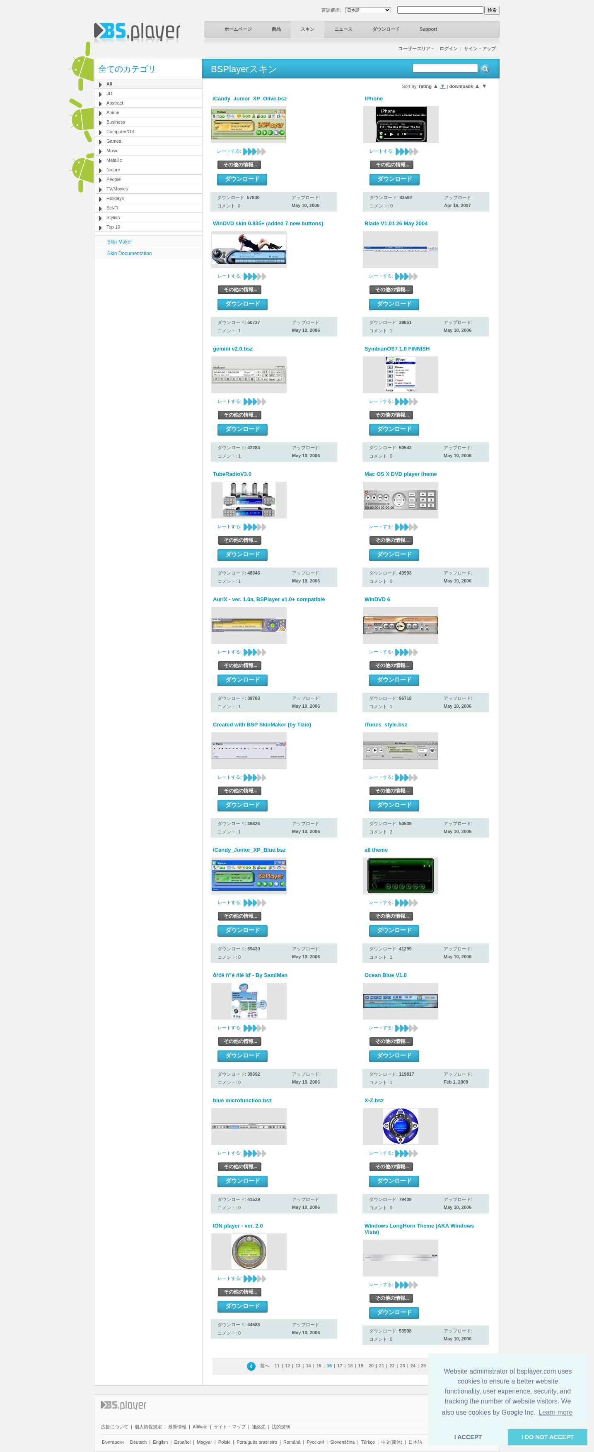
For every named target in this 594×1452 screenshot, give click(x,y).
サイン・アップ (480, 48)
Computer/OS (120, 131)
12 (287, 1365)
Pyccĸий (315, 1442)
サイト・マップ (230, 1426)
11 (277, 1365)
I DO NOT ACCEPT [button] (548, 1437)
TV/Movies (117, 188)
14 (308, 1365)
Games (113, 141)
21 (381, 1365)
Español (182, 1442)
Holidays (115, 198)
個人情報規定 (148, 1426)
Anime (112, 112)
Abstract (114, 102)
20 (371, 1365)
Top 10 (113, 226)
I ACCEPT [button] (468, 1437)
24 (412, 1365)
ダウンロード (386, 29)
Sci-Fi (112, 207)
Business (115, 121)
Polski (224, 1442)
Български (113, 1442)
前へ (264, 1365)
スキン (307, 29)
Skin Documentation (129, 253)
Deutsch (138, 1442)
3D (109, 93)
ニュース (343, 29)
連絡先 (259, 1426)
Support (428, 29)
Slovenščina (342, 1442)
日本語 (415, 1442)
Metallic (114, 160)
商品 (276, 29)
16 (329, 1365)
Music (112, 150)
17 (339, 1365)
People (113, 179)
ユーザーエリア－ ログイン (428, 48)
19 (360, 1365)
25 (423, 1365)
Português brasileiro (257, 1442)
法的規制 (281, 1426)
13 (297, 1365)
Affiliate (200, 1426)
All (109, 83)
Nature (113, 169)
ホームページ (238, 29)
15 (318, 1365)
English (160, 1442)
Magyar (204, 1442)
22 (391, 1365)
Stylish (113, 217)
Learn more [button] (555, 1412)
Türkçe (368, 1442)
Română (292, 1442)
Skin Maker (119, 242)
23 (402, 1365)
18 (350, 1365)
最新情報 (177, 1426)
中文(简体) (391, 1442)
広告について (114, 1426)
